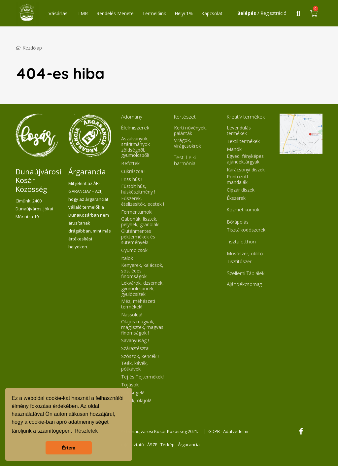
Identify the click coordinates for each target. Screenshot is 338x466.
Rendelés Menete (115, 13)
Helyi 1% (184, 13)
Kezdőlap (29, 48)
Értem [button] (69, 447)
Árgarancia (189, 445)
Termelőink (154, 13)
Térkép (167, 445)
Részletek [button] (86, 431)
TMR (83, 13)
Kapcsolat (211, 13)
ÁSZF (152, 445)
